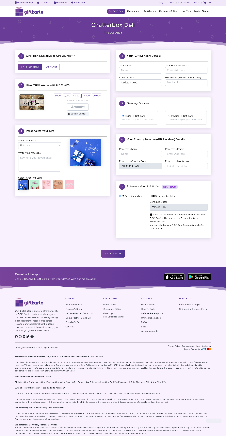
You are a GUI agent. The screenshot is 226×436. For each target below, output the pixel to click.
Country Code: (127, 78)
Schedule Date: (158, 202)
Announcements (149, 331)
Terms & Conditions (191, 346)
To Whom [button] (150, 11)
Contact (69, 327)
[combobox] (39, 145)
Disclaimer (206, 346)
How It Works (148, 305)
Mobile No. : (183, 78)
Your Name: (125, 65)
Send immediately (132, 196)
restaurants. (140, 433)
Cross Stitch (108, 433)
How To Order (148, 309)
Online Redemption (151, 318)
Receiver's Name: (128, 149)
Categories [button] (133, 11)
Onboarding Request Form (193, 309)
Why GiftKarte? (166, 3)
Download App (24, 3)
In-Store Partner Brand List (79, 313)
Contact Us (184, 3)
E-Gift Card (100, 413)
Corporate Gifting (168, 11)
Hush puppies (88, 433)
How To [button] (186, 11)
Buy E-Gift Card (116, 11)
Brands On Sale (73, 322)
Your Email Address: (176, 65)
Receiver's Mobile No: (177, 161)
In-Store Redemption (152, 313)
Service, (98, 433)
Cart (207, 3)
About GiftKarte (73, 305)
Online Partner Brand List (78, 318)
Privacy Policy (174, 346)
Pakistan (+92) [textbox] (129, 82)
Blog (143, 327)
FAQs (196, 3)
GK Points (43, 3)
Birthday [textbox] (25, 145)
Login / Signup (201, 11)
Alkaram (70, 433)
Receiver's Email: (174, 149)
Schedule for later (162, 196)
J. (64, 433)
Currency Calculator (77, 114)
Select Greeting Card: (30, 178)
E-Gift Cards (109, 305)
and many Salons (122, 433)
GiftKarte (19, 394)
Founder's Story (73, 309)
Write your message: (29, 153)
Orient (78, 433)
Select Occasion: (27, 140)
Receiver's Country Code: (133, 161)
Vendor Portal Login (189, 305)
